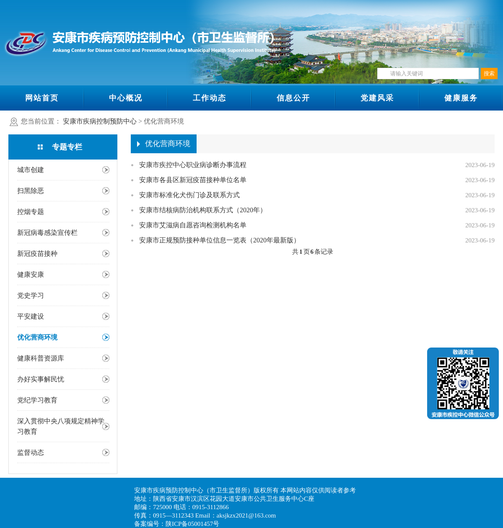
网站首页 (42, 98)
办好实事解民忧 (40, 379)
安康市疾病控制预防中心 (100, 121)
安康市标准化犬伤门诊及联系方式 (189, 194)
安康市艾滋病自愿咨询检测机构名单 (192, 225)
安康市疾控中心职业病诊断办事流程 (192, 164)
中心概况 (126, 98)
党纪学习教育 (37, 400)
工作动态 (209, 98)
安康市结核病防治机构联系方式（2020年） (203, 210)
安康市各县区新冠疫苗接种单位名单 (192, 179)
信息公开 (293, 98)
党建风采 (377, 98)
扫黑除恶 (30, 190)
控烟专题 (30, 211)
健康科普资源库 (40, 358)
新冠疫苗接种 (37, 253)
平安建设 (30, 316)
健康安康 (30, 274)
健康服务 (461, 98)
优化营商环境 (37, 337)
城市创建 (30, 169)
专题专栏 (67, 147)
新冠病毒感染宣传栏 (47, 232)
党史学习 (30, 295)
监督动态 (30, 452)
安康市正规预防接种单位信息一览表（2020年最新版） (219, 240)
